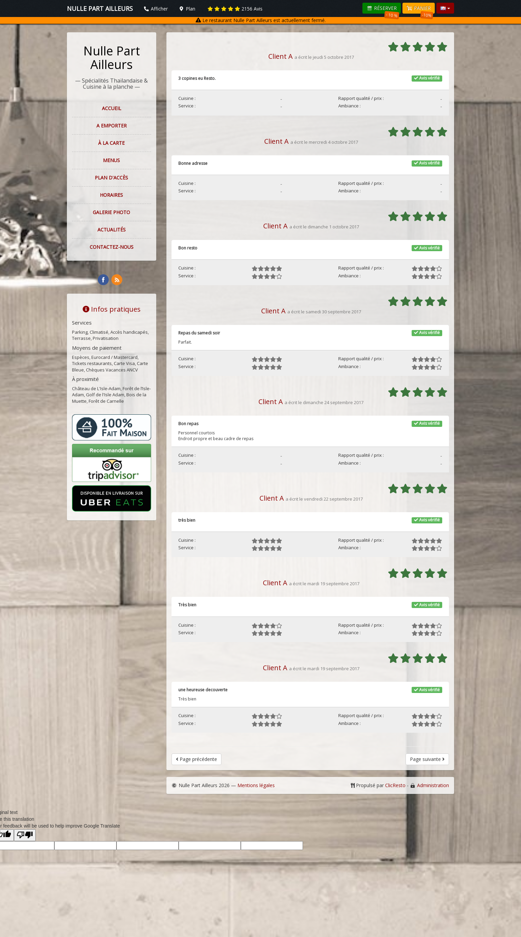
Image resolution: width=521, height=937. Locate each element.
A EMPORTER (111, 125)
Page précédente (196, 759)
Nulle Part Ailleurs (111, 57)
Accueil (111, 108)
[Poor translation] (25, 835)
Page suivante (427, 759)
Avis (235, 8)
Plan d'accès (111, 177)
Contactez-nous (111, 247)
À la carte (111, 143)
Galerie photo (111, 212)
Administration (433, 785)
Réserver (382, 9)
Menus (111, 160)
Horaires (111, 195)
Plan (187, 8)
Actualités (111, 229)
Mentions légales (256, 785)
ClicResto (395, 785)
